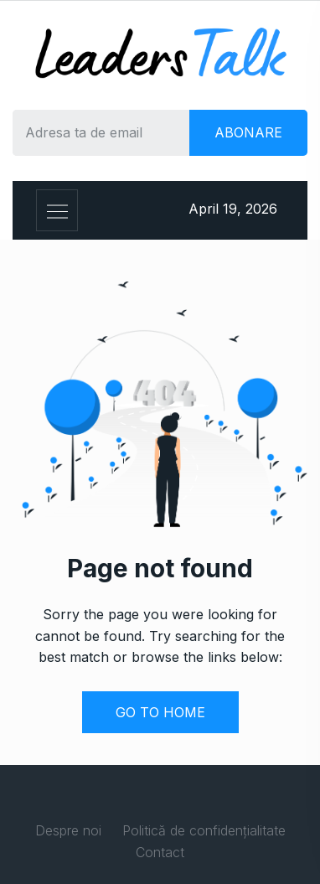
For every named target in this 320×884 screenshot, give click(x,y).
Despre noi (68, 830)
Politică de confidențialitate (204, 830)
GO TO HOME (160, 712)
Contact (160, 852)
